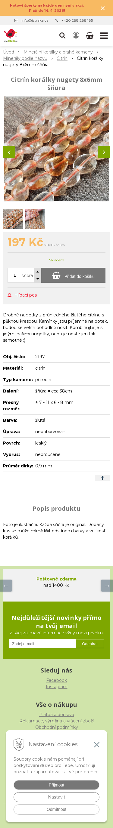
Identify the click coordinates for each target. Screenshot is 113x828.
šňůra (27, 275)
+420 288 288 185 (77, 20)
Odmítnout (56, 809)
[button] (62, 35)
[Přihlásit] (76, 35)
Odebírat (90, 644)
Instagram (56, 686)
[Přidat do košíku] (73, 275)
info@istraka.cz (35, 20)
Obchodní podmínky (56, 727)
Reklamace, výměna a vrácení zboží (56, 721)
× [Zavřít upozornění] (102, 8)
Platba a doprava (56, 714)
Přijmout (56, 785)
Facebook (56, 680)
